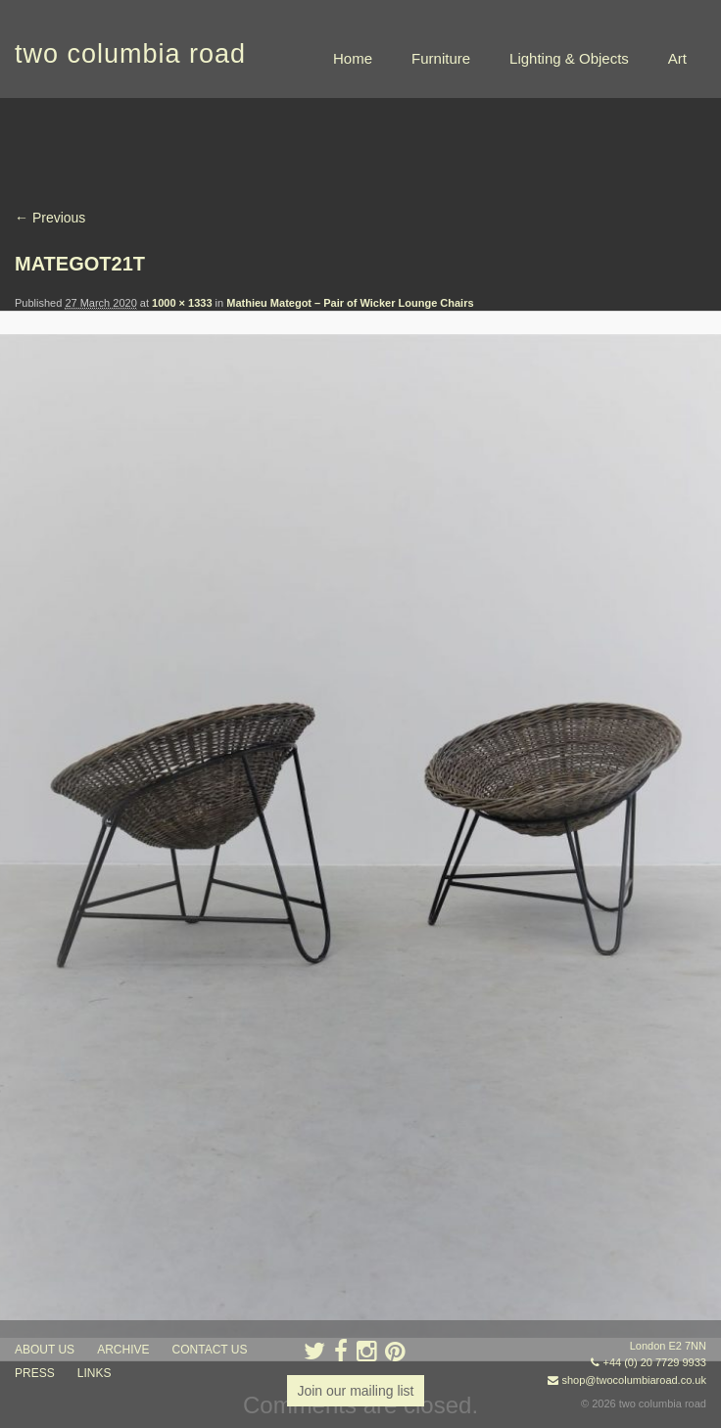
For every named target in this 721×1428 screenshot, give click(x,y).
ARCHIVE (123, 1349)
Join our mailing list (355, 1391)
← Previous (50, 217)
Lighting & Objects (569, 58)
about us (44, 1349)
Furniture (440, 58)
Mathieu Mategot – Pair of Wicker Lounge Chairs (349, 303)
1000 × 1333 (182, 303)
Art (677, 58)
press (35, 1373)
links (94, 1373)
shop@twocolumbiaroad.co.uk (633, 1380)
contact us (210, 1349)
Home (352, 58)
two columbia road (130, 54)
